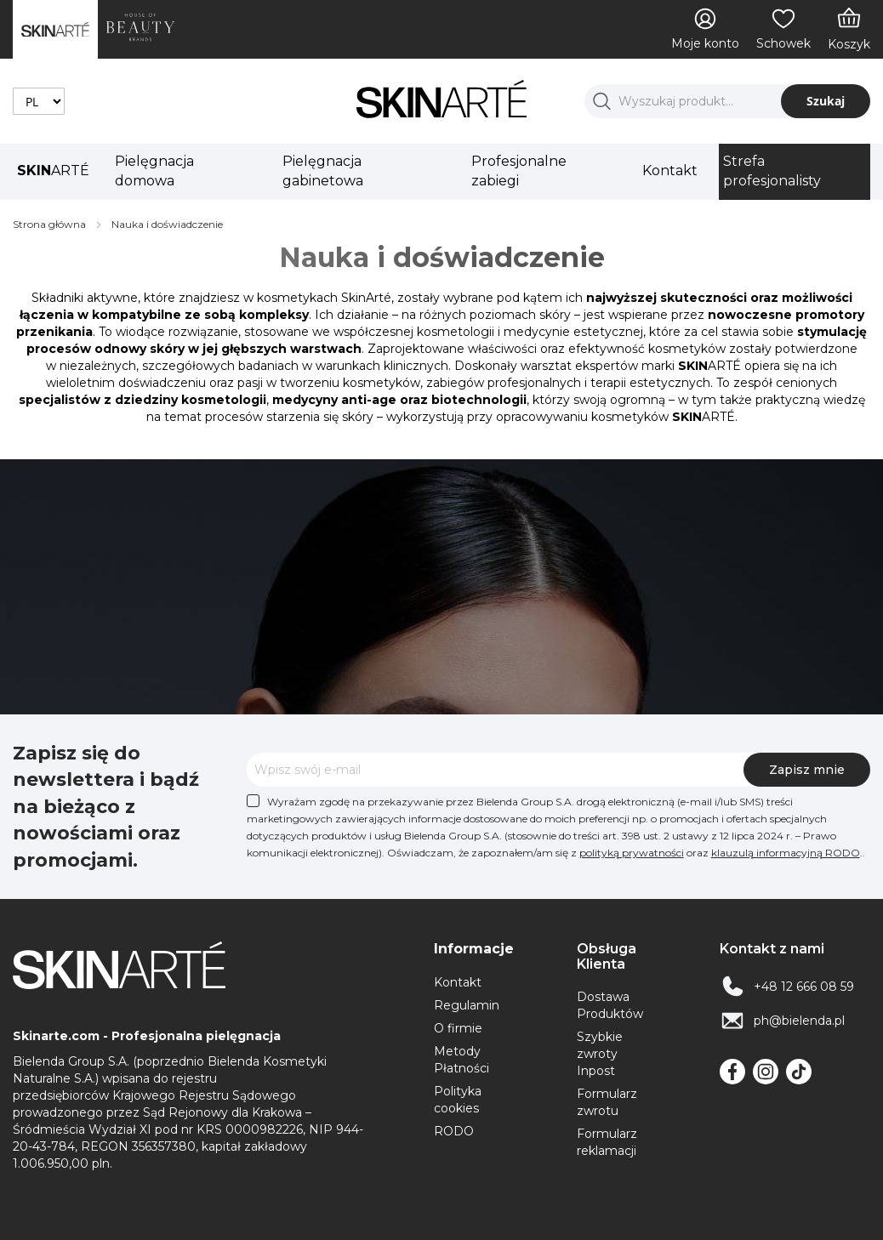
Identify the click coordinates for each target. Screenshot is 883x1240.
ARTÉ (53, 170)
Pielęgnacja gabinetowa (322, 171)
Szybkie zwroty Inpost (600, 1053)
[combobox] (727, 101)
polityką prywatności (631, 852)
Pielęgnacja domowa (154, 171)
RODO (454, 1131)
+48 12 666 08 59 (804, 986)
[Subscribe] (806, 770)
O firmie (458, 1028)
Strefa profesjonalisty (772, 171)
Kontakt (670, 170)
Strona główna (50, 224)
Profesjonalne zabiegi (519, 171)
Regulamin (466, 1005)
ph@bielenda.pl (799, 1020)
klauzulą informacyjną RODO (785, 852)
